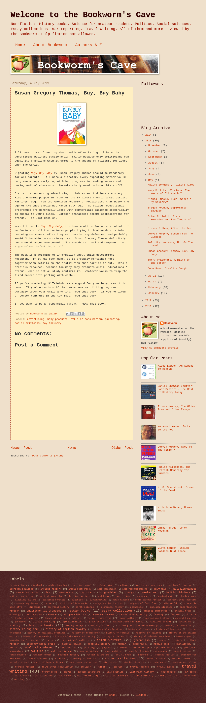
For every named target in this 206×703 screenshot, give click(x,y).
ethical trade (183, 611)
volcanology (168, 672)
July (152, 168)
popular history (88, 651)
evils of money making (134, 614)
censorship (144, 596)
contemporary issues (26, 603)
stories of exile (134, 662)
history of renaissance (86, 633)
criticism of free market (74, 603)
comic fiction (120, 600)
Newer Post (21, 448)
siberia (60, 658)
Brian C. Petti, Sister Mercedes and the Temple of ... (169, 219)
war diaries (22, 676)
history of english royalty (66, 629)
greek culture (97, 622)
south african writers (48, 662)
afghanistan (105, 585)
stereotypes (110, 662)
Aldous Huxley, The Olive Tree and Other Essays (176, 408)
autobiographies (185, 588)
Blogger (141, 695)
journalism (141, 640)
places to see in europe (134, 647)
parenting (112, 319)
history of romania (117, 633)
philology (89, 647)
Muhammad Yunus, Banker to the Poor (175, 428)
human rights (184, 636)
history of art (101, 625)
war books (190, 672)
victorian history (142, 672)
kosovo (162, 640)
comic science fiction (148, 600)
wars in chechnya (117, 675)
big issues (86, 592)
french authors (127, 618)
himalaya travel (160, 621)
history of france (139, 629)
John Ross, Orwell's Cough (167, 268)
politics (37, 651)
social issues (181, 658)
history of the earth (35, 636)
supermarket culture (185, 662)
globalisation (72, 621)
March (153, 281)
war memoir (65, 676)
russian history (68, 654)
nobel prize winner (38, 647)
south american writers (84, 662)
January (154, 293)
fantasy (159, 614)
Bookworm (170, 323)
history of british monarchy (138, 625)
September (156, 157)
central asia (165, 596)
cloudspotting (98, 600)
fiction (192, 614)
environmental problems (44, 610)
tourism (118, 667)
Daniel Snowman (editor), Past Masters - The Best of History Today (176, 389)
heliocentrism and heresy (127, 622)
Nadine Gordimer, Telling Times (171, 184)
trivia (67, 672)
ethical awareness (155, 611)
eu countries (34, 614)
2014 (149, 134)
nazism (13, 647)
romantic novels (42, 655)
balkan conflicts (27, 592)
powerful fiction (138, 651)
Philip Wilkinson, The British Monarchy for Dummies (174, 470)
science (143, 654)
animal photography (80, 589)
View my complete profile (159, 347)
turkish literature (89, 672)
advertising (35, 319)
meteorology (140, 644)
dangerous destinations (109, 603)
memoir (121, 644)
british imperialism (21, 596)
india (49, 640)
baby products (57, 319)
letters (177, 640)
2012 (149, 300)
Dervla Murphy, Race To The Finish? (175, 448)
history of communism (178, 625)
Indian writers (18, 585)
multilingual (183, 644)
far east (176, 614)
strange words (158, 662)
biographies (108, 592)
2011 (149, 306)
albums (124, 585)
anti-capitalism (106, 589)
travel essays (139, 667)
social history (156, 658)
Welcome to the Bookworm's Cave (82, 15)
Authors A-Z (88, 45)
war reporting (87, 675)
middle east (161, 644)
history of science (148, 632)
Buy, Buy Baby (51, 226)
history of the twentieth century (75, 636)
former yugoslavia (99, 618)
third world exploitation (57, 667)
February (155, 287)
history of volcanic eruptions (152, 636)
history (14, 625)
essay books (79, 611)
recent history (183, 651)
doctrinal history (58, 607)
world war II (168, 675)
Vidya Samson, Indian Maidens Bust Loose (173, 549)
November (155, 145)
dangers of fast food (143, 603)
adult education (57, 585)
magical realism (71, 644)
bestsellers (66, 592)
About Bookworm (50, 45)
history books (41, 625)
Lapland (37, 585)
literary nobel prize (41, 644)
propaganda (161, 651)
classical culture (25, 600)
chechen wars (188, 596)
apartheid (159, 589)
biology (129, 592)
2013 (149, 140)
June (152, 174)
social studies (18, 662)
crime (48, 603)
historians (185, 622)
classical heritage (54, 600)
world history (144, 675)
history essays (74, 625)
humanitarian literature (24, 640)
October (154, 151)
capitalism (123, 596)
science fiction (164, 655)
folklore (76, 618)
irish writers (109, 640)
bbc (48, 592)
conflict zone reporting (182, 600)
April (153, 275)
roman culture (17, 655)
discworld (170, 603)
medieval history (99, 644)
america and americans (149, 585)
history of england (23, 629)
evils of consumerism (86, 319)
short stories (38, 658)
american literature (180, 585)
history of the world (114, 636)
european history (75, 614)
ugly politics (115, 672)
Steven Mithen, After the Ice (169, 228)
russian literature (98, 655)
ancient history (51, 589)
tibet (101, 667)
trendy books (49, 672)
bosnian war (149, 592)
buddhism (103, 596)
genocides (20, 622)
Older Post (122, 448)
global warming (44, 621)
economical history (112, 607)
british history (178, 592)
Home (20, 45)
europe (52, 614)
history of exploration (108, 629)
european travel (103, 614)
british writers (79, 596)
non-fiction (68, 647)
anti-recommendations (134, 589)
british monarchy (51, 596)
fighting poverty (26, 618)
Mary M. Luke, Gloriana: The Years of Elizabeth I (169, 192)
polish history (166, 647)
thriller (86, 667)
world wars (190, 676)
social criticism (27, 323)
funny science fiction (156, 618)
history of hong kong (168, 629)
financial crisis (55, 618)
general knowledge (186, 618)
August (153, 162)
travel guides (165, 667)
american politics (21, 589)
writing (19, 679)
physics (107, 647)
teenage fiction (24, 667)
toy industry (52, 323)
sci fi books (123, 655)
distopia (35, 607)
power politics (113, 651)
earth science (85, 607)
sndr (112, 695)
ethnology (15, 614)
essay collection (117, 611)
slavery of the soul (85, 658)
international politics (75, 640)
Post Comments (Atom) (47, 455)
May (151, 180)
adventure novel (82, 585)
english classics (161, 607)
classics (77, 599)
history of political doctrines (46, 633)
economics (136, 607)
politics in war (61, 651)
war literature (44, 676)
